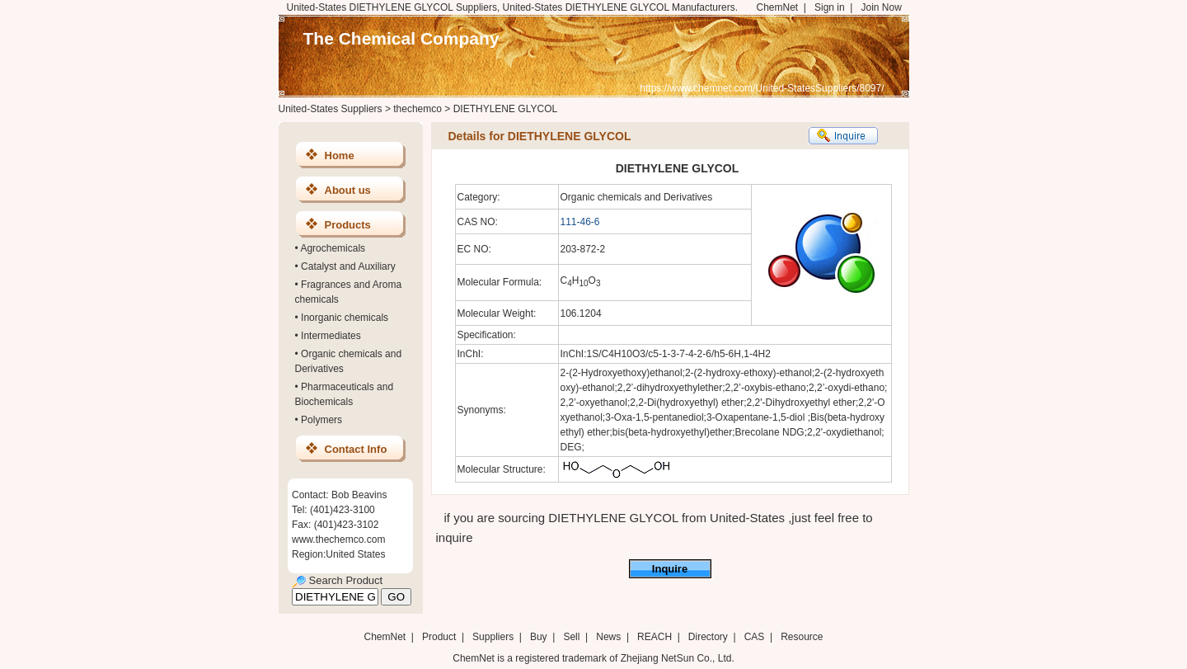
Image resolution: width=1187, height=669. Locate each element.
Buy (538, 637)
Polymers (321, 420)
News (608, 637)
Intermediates (331, 336)
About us (348, 190)
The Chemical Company (401, 38)
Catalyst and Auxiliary (348, 266)
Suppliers (493, 637)
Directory (708, 637)
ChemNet (778, 7)
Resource (802, 637)
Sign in (829, 7)
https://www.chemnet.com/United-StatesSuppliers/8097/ (762, 88)
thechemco (417, 109)
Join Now (881, 7)
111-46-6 (580, 222)
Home (339, 155)
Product (440, 637)
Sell (571, 637)
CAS (754, 637)
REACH (654, 637)
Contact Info (356, 449)
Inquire (669, 569)
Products (348, 225)
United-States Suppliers (330, 109)
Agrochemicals (332, 248)
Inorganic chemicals (344, 317)
